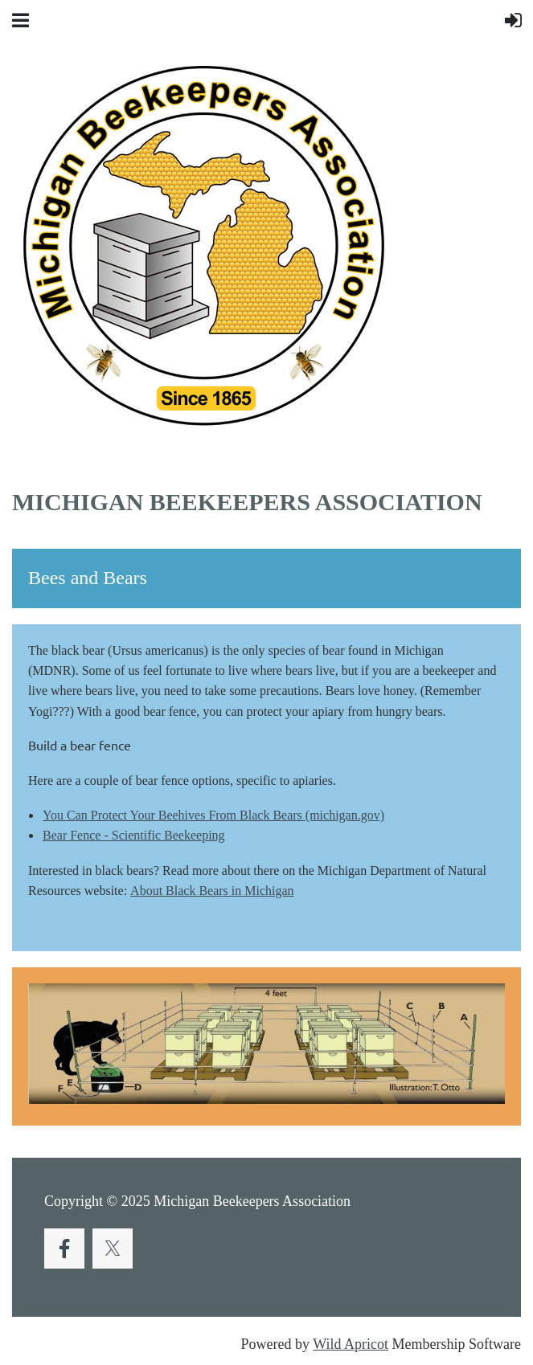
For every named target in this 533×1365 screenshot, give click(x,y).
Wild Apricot (350, 1344)
